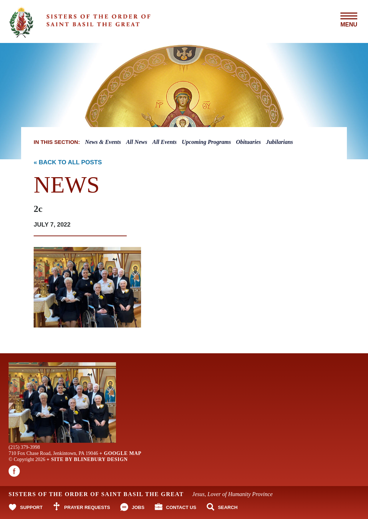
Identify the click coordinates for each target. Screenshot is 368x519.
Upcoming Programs (206, 142)
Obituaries (248, 142)
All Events (164, 142)
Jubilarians (279, 142)
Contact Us (181, 507)
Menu (348, 20)
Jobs (138, 507)
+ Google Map (120, 453)
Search (228, 507)
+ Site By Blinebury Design (87, 459)
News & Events (103, 142)
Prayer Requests (87, 507)
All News (136, 142)
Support (31, 507)
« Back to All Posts (68, 162)
